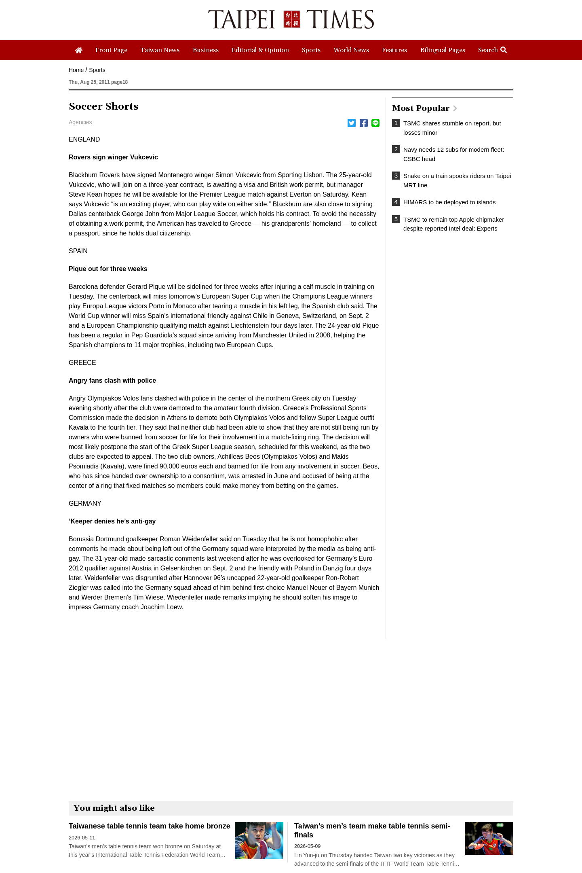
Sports (97, 70)
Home (76, 70)
